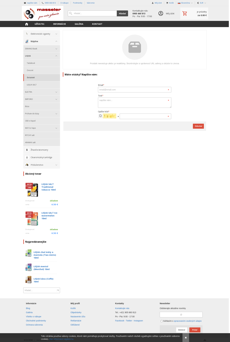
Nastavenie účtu (78, 316)
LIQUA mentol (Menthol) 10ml (42, 268)
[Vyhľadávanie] (92, 13)
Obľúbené (75, 325)
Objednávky (76, 312)
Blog (28, 308)
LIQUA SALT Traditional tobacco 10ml (49, 187)
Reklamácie (76, 320)
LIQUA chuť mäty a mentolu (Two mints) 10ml (45, 255)
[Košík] (194, 13)
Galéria (29, 312)
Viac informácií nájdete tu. (61, 339)
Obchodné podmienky (36, 320)
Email (101, 85)
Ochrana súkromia (34, 325)
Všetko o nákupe (33, 316)
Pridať (195, 330)
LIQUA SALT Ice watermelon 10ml (49, 215)
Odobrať (181, 330)
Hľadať (122, 13)
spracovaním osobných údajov (188, 321)
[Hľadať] (58, 290)
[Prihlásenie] (166, 13)
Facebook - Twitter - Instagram (129, 320)
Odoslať (198, 126)
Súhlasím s (181, 321)
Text (100, 95)
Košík (73, 308)
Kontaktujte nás (122, 308)
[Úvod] (42, 13)
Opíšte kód (103, 111)
